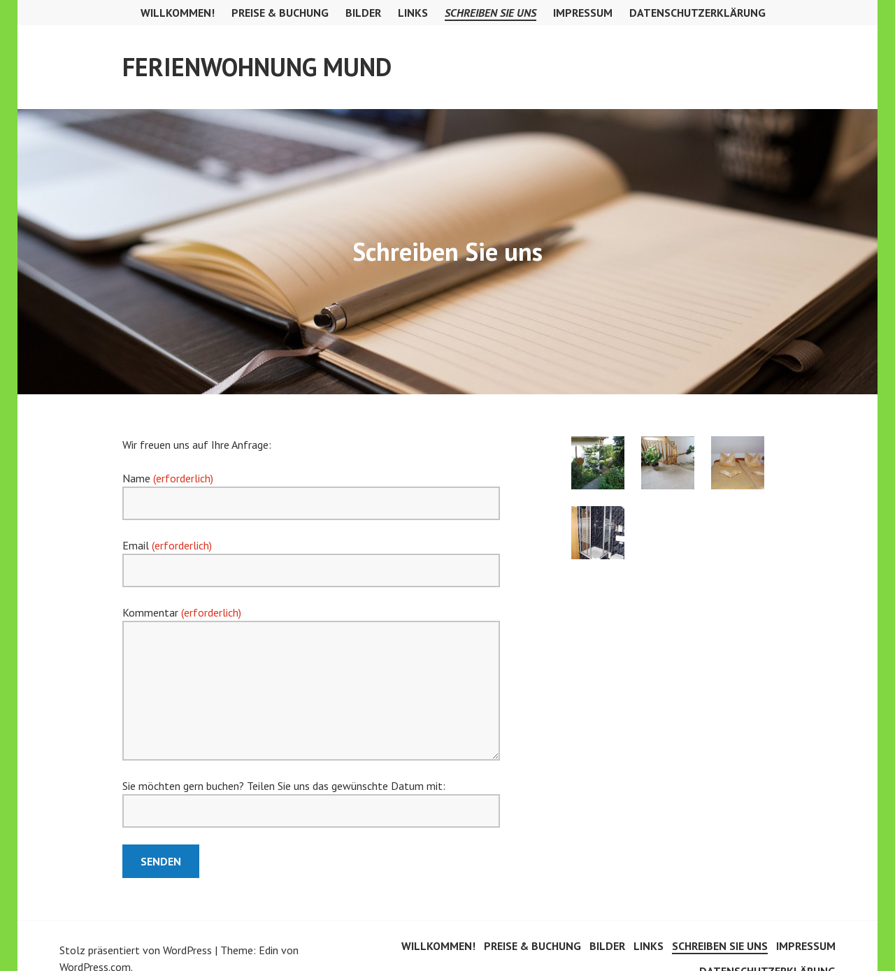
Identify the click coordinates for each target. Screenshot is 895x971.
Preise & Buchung (280, 13)
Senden (161, 861)
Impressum (583, 13)
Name (167, 478)
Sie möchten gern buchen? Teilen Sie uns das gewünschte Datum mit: (283, 786)
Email (167, 545)
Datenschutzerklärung (697, 13)
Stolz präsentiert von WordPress (135, 950)
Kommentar (181, 612)
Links (413, 13)
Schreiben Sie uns (490, 13)
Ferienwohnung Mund (257, 66)
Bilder (363, 13)
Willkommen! (178, 13)
